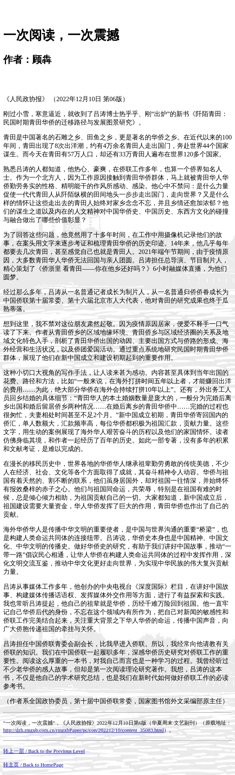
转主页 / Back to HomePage (33, 765)
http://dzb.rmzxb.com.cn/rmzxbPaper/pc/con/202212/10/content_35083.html (83, 730)
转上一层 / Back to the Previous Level (44, 751)
